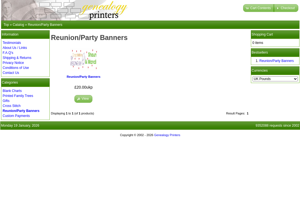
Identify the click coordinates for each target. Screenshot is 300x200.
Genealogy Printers (167, 135)
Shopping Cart (262, 34)
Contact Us (11, 73)
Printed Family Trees (18, 96)
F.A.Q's (8, 53)
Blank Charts (12, 91)
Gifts (6, 101)
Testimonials (12, 43)
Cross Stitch (12, 106)
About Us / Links (15, 48)
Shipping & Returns (17, 58)
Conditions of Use (16, 68)
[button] (258, 8)
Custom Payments (16, 116)
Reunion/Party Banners (83, 76)
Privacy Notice (13, 63)
